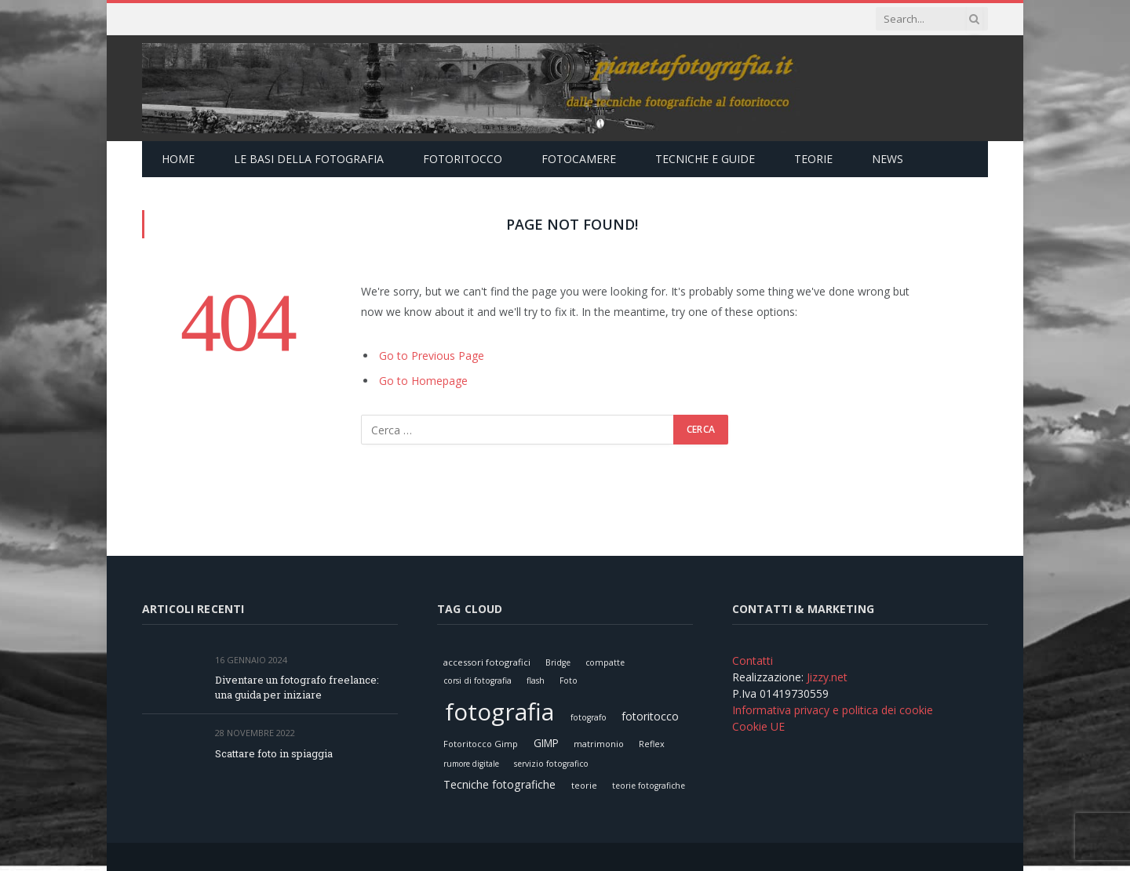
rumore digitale (471, 763)
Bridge (557, 662)
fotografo (588, 717)
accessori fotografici (486, 662)
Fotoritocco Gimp (480, 743)
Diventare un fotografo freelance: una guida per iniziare (297, 687)
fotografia (499, 711)
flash (536, 680)
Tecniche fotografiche (499, 784)
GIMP (546, 742)
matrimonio (599, 743)
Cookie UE (758, 726)
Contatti (752, 660)
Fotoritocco (462, 158)
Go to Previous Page (431, 355)
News (887, 158)
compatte (605, 662)
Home (178, 158)
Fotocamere (578, 158)
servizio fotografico (551, 763)
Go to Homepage (423, 380)
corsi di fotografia (477, 680)
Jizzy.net (827, 677)
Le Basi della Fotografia (309, 158)
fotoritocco (650, 716)
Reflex (652, 743)
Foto (569, 680)
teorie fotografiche (648, 785)
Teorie (813, 158)
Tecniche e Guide (705, 158)
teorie (584, 785)
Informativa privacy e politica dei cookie (832, 709)
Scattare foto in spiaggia (274, 753)
